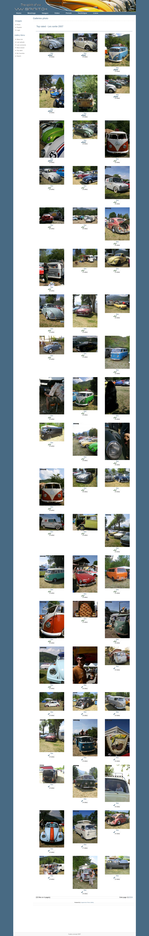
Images (45, 13)
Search (19, 56)
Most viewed (20, 47)
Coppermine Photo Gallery (87, 902)
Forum (69, 13)
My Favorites (21, 53)
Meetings (32, 13)
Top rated (19, 50)
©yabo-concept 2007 (74, 934)
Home (18, 13)
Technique (82, 13)
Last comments (21, 45)
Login (18, 30)
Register (19, 27)
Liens (95, 13)
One (52, 53)
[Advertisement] (21, 73)
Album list (20, 39)
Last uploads (20, 42)
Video (57, 13)
